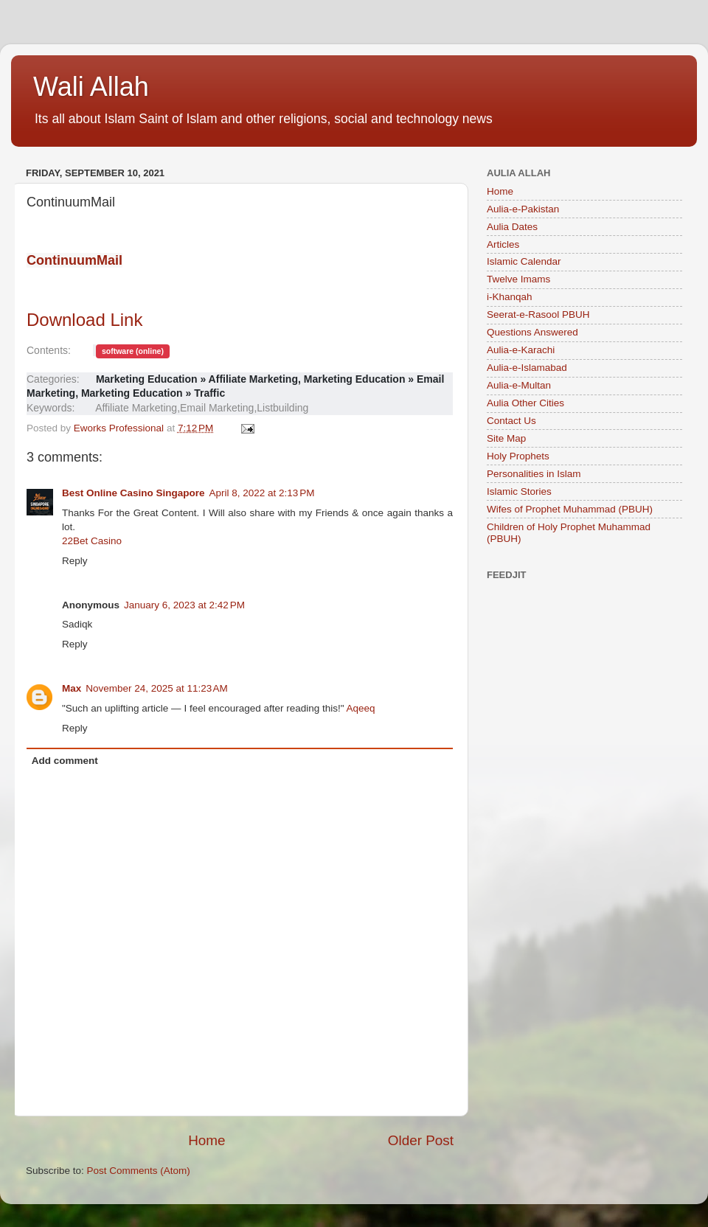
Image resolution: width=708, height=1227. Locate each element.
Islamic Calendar (524, 261)
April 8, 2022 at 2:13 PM (262, 492)
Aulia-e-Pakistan (523, 209)
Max (71, 688)
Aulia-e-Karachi (521, 349)
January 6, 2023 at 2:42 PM (184, 605)
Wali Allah (91, 87)
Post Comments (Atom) (138, 1170)
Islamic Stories (519, 491)
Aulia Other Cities (525, 403)
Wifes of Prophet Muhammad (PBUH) (570, 509)
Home (206, 1140)
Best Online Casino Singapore (133, 492)
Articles (503, 244)
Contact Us (511, 420)
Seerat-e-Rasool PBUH (538, 314)
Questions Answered (532, 332)
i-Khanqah (509, 296)
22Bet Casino (92, 540)
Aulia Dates (512, 226)
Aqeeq (361, 708)
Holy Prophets (518, 456)
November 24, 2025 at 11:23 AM (157, 688)
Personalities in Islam (534, 473)
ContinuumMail (74, 260)
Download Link (84, 320)
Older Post (421, 1140)
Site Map (506, 438)
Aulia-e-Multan (519, 385)
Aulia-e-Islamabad (527, 367)
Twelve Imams (518, 279)
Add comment (65, 760)
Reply (75, 560)
